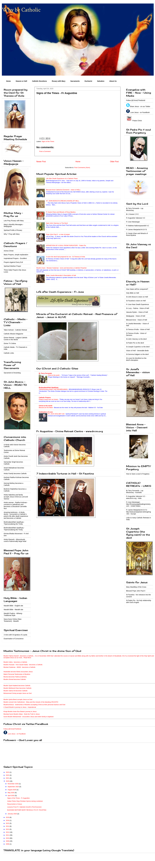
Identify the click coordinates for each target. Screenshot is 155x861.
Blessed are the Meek (46, 407)
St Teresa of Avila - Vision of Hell (138, 329)
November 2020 (13, 784)
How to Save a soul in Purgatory (137, 474)
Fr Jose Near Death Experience (137, 304)
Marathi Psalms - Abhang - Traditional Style (13, 614)
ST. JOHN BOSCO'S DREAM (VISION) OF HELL (62, 201)
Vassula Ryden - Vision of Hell (137, 312)
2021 (8, 778)
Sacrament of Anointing (12, 373)
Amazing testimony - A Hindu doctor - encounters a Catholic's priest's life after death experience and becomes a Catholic (16, 515)
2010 (8, 838)
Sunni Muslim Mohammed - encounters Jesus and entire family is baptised (28, 717)
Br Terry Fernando (45, 373)
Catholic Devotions (39, 81)
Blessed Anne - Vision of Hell (136, 320)
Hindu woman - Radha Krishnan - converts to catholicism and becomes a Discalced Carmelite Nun (16, 505)
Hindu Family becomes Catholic (15, 473)
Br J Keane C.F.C (132, 214)
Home (8, 81)
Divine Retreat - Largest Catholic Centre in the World (15, 339)
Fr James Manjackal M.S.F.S (136, 229)
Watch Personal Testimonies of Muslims (16, 674)
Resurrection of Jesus (14, 804)
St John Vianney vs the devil (136, 339)
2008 (8, 844)
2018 (8, 820)
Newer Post (41, 162)
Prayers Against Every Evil (13, 262)
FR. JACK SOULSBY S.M (56, 414)
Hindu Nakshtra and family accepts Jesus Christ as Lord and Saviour (16, 497)
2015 (8, 823)
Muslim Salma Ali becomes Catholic (15, 691)
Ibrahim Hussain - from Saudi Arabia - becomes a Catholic (23, 664)
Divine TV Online (10, 343)
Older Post (114, 162)
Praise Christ (137, 121)
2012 (8, 832)
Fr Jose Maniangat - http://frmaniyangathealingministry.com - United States (138, 504)
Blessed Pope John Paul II (135, 591)
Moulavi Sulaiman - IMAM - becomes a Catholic (19, 667)
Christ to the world (54, 375)
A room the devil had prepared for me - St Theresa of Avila (65, 257)
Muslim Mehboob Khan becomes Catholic (17, 688)
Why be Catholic (21, 10)
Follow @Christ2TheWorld (135, 100)
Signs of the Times (48, 141)
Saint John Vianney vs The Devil (57, 223)
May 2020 (11, 792)
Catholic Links (9, 353)
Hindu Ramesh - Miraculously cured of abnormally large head (15, 540)
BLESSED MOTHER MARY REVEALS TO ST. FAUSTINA (26, 810)
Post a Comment (45, 151)
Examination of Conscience (14, 639)
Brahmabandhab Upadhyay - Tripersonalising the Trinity (14, 523)
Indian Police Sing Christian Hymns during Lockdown (25, 801)
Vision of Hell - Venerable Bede (137, 351)
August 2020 (12, 790)
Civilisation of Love (46, 412)
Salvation (100, 81)
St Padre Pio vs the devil (135, 343)
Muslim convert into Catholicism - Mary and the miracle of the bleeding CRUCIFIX (30, 702)
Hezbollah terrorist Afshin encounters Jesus (18, 672)
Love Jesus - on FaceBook (140, 112)
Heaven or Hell (21, 81)
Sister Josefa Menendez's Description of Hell (61, 275)
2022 (8, 775)
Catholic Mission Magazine (13, 334)
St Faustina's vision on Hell (136, 301)
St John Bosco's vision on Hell (137, 297)
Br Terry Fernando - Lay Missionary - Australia (134, 491)
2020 (8, 781)
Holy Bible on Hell (132, 293)
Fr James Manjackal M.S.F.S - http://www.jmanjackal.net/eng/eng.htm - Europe (138, 512)
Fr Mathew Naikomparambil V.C (137, 226)
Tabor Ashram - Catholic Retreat (15, 330)
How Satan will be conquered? (137, 289)
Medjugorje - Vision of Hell (135, 316)
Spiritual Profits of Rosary (13, 230)
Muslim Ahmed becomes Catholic (14, 679)
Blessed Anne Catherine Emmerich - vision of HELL (63, 190)
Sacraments (75, 81)
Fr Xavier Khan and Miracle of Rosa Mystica (61, 212)
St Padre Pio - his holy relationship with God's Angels (138, 601)
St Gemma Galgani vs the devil (137, 354)
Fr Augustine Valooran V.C (135, 218)
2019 (8, 817)
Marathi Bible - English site (13, 606)
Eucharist (88, 81)
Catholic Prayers (45, 397)
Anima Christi (8, 251)
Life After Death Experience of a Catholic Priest (62, 178)
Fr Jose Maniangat (133, 222)
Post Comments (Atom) (82, 167)
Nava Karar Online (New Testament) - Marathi (12, 620)
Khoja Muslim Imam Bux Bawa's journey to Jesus (20, 711)
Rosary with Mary (58, 81)
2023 (8, 772)
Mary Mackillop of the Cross (136, 587)
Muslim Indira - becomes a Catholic (15, 662)
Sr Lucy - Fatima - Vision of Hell (137, 308)
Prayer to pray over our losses (48, 399)
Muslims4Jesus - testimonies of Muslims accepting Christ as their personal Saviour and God (34, 704)
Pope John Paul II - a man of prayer (58, 234)
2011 (8, 835)
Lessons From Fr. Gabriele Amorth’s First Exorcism (24, 807)
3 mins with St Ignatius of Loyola (15, 635)
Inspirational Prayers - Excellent (15, 258)
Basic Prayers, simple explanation (16, 255)
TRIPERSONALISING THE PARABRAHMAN (53, 389)
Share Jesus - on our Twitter (140, 106)
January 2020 (12, 814)
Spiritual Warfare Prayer (12, 266)
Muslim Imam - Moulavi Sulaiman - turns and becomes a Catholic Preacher (61, 268)
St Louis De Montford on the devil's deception (136, 359)
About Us (113, 81)
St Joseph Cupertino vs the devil (138, 347)
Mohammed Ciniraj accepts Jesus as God (17, 693)
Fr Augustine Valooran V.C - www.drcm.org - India (136, 497)
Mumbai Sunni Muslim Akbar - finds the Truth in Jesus (21, 714)
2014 (8, 826)
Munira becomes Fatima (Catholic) (15, 677)
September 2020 (13, 786)
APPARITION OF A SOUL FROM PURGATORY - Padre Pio (66, 245)
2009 (8, 841)
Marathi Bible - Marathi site (13, 609)
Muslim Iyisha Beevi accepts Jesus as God (17, 699)
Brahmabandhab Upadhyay (48, 387)
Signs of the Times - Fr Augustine (18, 798)
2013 (8, 829)
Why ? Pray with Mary (12, 234)
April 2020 (11, 795)
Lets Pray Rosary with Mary (14, 221)
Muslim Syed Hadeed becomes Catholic (16, 685)
